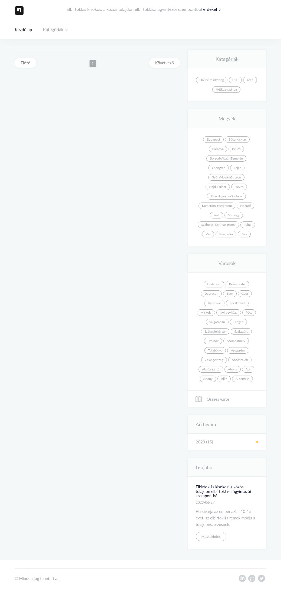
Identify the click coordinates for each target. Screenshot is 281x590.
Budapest (213, 139)
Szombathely (236, 341)
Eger (230, 293)
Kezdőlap (23, 29)
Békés (236, 149)
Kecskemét (237, 303)
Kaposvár (214, 303)
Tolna (248, 225)
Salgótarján (217, 322)
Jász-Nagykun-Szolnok (226, 196)
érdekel (213, 9)
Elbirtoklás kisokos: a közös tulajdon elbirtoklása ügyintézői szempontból (223, 491)
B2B (235, 80)
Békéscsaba (237, 284)
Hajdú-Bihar (217, 187)
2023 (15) (204, 441)
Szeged (238, 322)
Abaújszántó (211, 369)
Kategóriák (53, 29)
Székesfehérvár (215, 331)
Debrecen (211, 293)
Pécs (249, 312)
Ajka (224, 379)
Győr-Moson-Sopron (226, 177)
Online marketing (211, 80)
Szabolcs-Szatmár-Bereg (218, 225)
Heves (239, 187)
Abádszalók (240, 360)
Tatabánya (215, 350)
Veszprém (226, 234)
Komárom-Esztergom (217, 206)
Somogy (233, 215)
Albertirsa (242, 379)
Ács (248, 369)
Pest (216, 215)
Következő (164, 62)
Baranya (218, 149)
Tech (250, 80)
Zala (244, 234)
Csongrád (218, 168)
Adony (208, 379)
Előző (26, 62)
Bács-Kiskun (237, 139)
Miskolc (205, 312)
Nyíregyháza (228, 312)
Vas (208, 234)
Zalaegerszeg (214, 360)
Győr (245, 293)
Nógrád (245, 206)
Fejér (237, 168)
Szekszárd (241, 331)
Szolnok (213, 341)
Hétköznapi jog (226, 89)
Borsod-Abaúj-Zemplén (226, 158)
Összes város (212, 399)
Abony (232, 369)
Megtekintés (211, 536)
